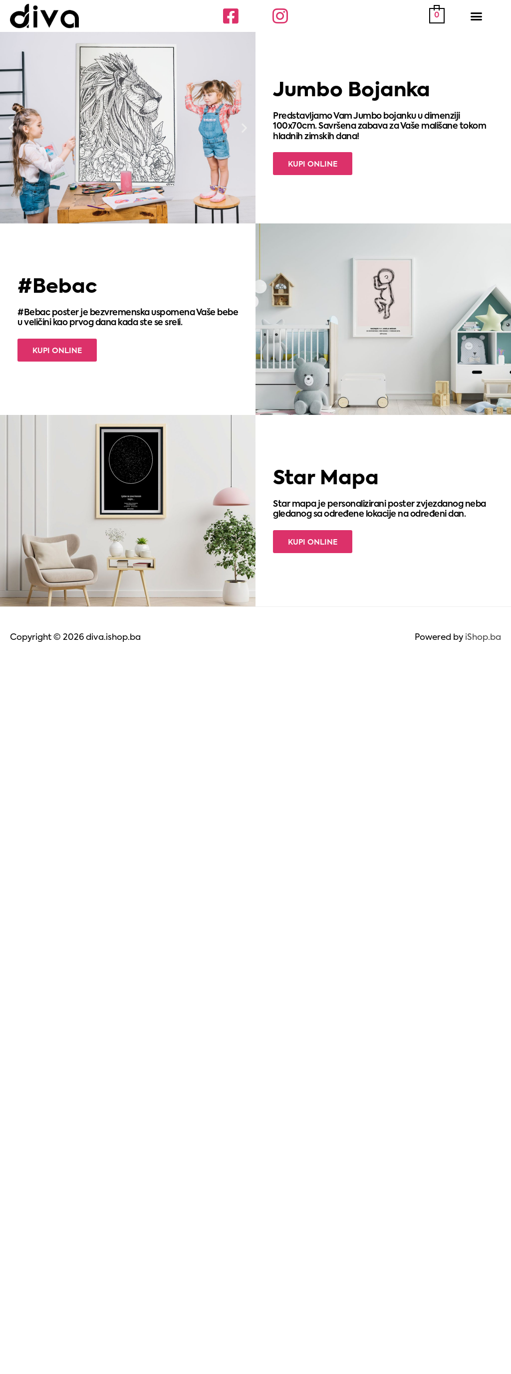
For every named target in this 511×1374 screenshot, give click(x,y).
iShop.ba (483, 637)
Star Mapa (326, 479)
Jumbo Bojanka (351, 91)
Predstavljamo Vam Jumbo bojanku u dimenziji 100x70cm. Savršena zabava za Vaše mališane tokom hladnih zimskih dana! (379, 126)
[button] (476, 15)
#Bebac (57, 287)
